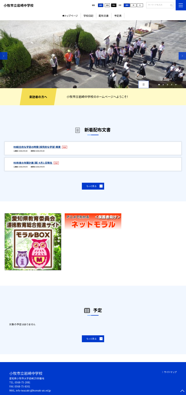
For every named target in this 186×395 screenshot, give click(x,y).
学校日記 (88, 15)
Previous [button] (3, 55)
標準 (127, 5)
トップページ (71, 15)
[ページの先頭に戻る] (182, 391)
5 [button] (176, 84)
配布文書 (104, 15)
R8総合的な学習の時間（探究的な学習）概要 (37, 147)
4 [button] (171, 84)
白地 (107, 5)
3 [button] (167, 84)
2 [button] (163, 84)
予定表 (117, 15)
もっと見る (91, 186)
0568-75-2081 (23, 382)
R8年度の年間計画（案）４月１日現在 (33, 162)
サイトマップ (170, 372)
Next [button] (182, 55)
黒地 (113, 5)
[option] (93, 54)
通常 (100, 5)
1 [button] (159, 84)
